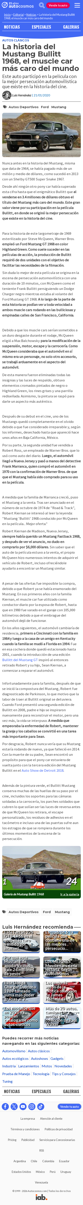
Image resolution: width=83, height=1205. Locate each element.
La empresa (28, 1118)
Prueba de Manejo (16, 1074)
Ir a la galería (69, 894)
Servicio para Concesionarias (57, 1140)
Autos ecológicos (15, 1058)
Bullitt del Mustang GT (20, 660)
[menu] (77, 5)
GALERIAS (71, 27)
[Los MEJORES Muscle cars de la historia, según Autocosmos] (62, 967)
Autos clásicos (15, 40)
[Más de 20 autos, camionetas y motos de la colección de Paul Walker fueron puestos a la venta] (62, 1018)
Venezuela (41, 1182)
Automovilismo (13, 1051)
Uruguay (65, 1172)
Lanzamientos (28, 1066)
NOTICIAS (12, 27)
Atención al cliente (51, 1118)
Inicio (7, 14)
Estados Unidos (21, 1172)
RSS (41, 1150)
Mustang (58, 107)
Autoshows (39, 1058)
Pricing (12, 1140)
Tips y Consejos (64, 1074)
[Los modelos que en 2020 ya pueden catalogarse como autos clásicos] (21, 1018)
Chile (34, 1161)
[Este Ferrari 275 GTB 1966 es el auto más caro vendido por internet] (21, 942)
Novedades (63, 1066)
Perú (53, 1172)
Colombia (48, 1161)
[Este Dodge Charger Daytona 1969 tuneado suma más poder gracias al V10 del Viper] (21, 993)
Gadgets (57, 1058)
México (40, 1172)
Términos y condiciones (25, 1129)
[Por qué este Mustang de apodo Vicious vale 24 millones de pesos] (21, 967)
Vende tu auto (58, 5)
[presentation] (41, 868)
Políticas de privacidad (59, 1129)
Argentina (20, 1161)
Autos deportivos (24, 107)
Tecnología (41, 1074)
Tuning (7, 1081)
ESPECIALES (41, 27)
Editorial (18, 14)
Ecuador (64, 1161)
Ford (45, 107)
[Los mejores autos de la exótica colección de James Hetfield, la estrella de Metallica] (62, 993)
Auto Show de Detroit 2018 (43, 770)
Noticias (31, 14)
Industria (9, 1066)
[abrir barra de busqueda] (41, 5)
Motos (47, 1066)
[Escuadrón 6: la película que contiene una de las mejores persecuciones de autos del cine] (62, 942)
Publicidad (28, 1140)
